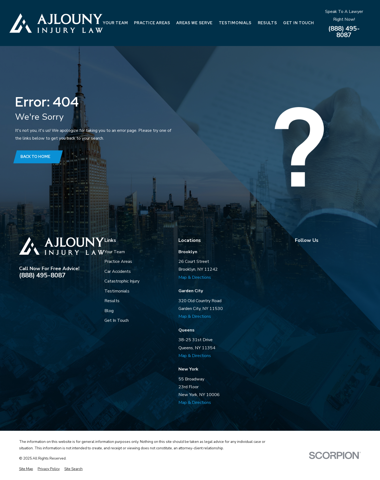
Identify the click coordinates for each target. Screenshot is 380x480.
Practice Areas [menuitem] (152, 22)
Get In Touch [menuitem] (298, 22)
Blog (109, 311)
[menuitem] (26, 469)
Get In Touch (116, 320)
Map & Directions (194, 277)
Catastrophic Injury (121, 281)
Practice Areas (118, 261)
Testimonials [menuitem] (235, 22)
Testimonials (116, 291)
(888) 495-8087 (344, 32)
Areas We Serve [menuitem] (194, 22)
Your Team (114, 252)
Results (111, 301)
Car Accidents (117, 271)
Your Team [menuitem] (115, 22)
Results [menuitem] (267, 22)
